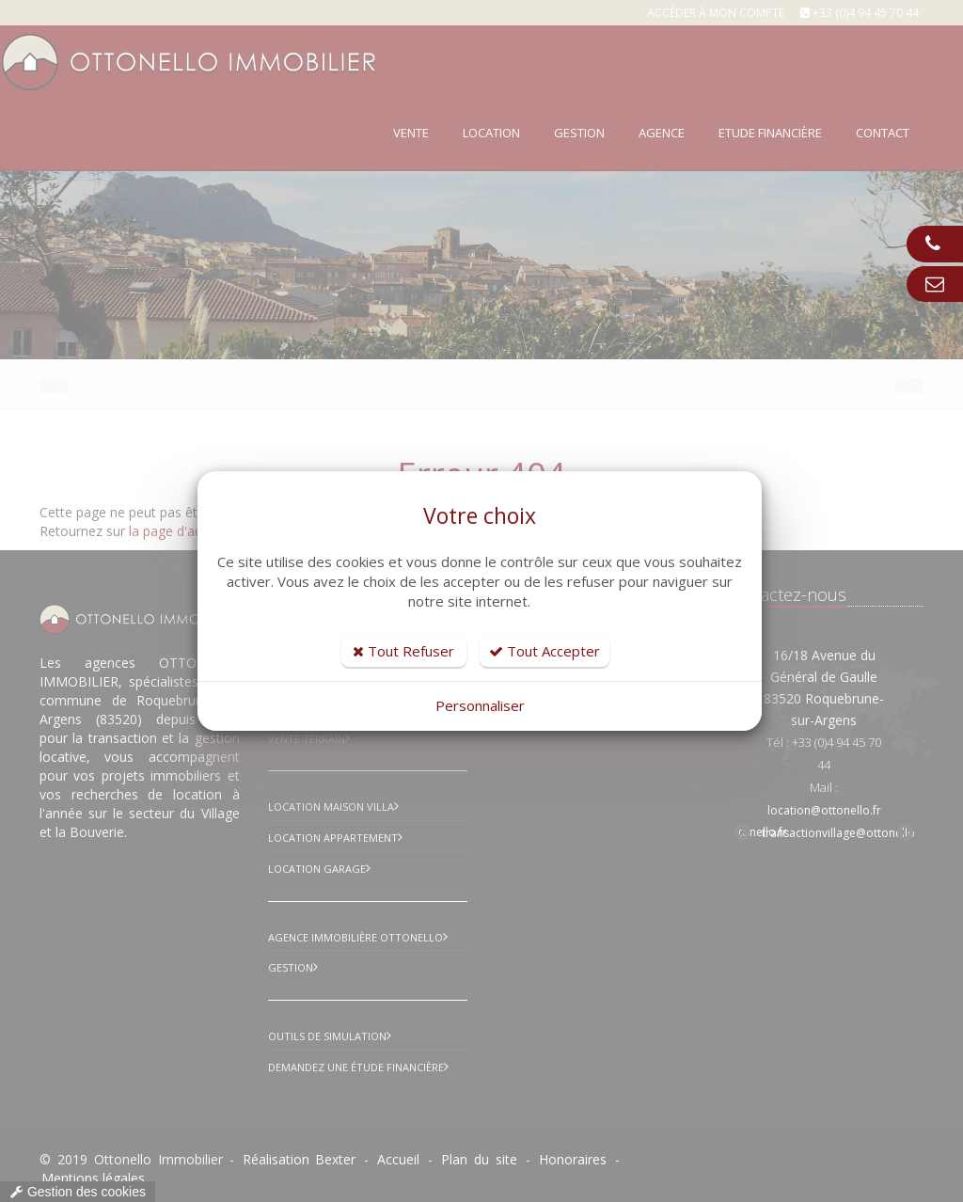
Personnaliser (480, 705)
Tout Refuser (403, 650)
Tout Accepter (544, 650)
